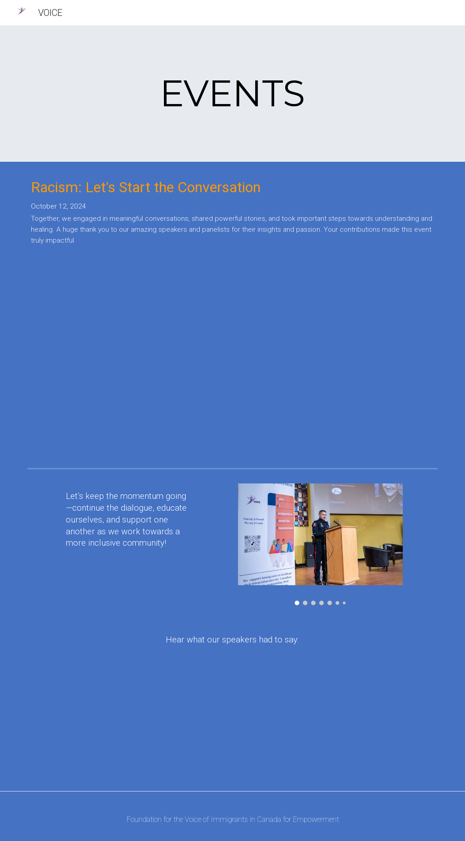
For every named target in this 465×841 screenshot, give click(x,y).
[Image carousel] (320, 544)
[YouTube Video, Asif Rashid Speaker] (144, 726)
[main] (232, 93)
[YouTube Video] (355, 726)
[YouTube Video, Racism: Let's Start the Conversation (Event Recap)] (232, 362)
